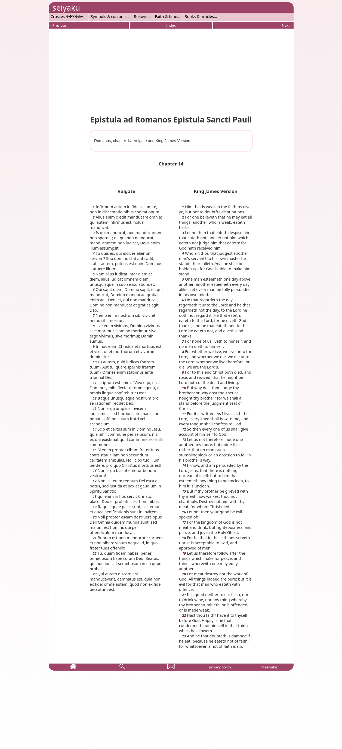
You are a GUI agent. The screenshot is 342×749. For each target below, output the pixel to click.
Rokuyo (140, 16)
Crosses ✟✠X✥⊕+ (67, 16)
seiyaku (66, 7)
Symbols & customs (109, 16)
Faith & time (166, 16)
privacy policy (220, 667)
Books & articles (199, 16)
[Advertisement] (171, 71)
